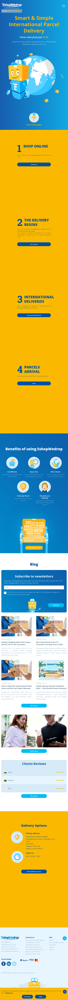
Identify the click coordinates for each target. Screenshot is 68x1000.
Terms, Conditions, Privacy (56, 942)
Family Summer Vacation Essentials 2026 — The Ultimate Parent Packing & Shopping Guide (51, 687)
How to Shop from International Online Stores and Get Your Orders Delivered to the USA (16, 687)
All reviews (34, 796)
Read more (9, 993)
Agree (40, 996)
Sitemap (51, 949)
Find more (34, 164)
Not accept (27, 996)
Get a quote (34, 244)
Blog (34, 564)
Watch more (34, 751)
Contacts (51, 947)
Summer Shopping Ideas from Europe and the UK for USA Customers (15, 643)
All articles (34, 706)
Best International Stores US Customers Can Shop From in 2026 (49, 643)
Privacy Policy (52, 945)
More (34, 383)
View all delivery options (34, 871)
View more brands (34, 548)
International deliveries (34, 315)
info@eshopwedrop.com (12, 951)
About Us (51, 940)
